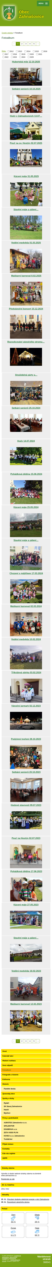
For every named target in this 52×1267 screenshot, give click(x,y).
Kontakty (6, 1149)
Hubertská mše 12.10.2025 (26, 61)
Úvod (4, 1051)
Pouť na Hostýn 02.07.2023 (26, 838)
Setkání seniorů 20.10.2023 (26, 772)
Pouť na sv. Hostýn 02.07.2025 (26, 143)
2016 (45, 51)
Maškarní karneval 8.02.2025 (26, 275)
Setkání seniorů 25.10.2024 (26, 408)
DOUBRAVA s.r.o (10, 1129)
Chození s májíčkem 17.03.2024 (26, 573)
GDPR (4, 1158)
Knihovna (6, 1079)
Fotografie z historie (10, 1075)
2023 (15, 57)
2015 (37, 51)
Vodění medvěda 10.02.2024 (26, 639)
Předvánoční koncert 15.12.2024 (26, 309)
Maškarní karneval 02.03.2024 (26, 606)
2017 (6, 54)
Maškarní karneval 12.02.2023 (26, 1004)
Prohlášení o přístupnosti (9, 1258)
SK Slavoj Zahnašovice (13, 1106)
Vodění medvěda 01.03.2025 (26, 242)
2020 (32, 54)
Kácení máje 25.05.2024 (26, 507)
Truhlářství (8, 1139)
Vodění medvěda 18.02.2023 (26, 971)
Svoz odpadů (7, 1065)
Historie (5, 1084)
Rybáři (6, 1103)
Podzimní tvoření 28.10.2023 (26, 739)
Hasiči (6, 1110)
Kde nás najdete (8, 1153)
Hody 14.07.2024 (26, 441)
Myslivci (7, 1113)
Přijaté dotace (7, 1144)
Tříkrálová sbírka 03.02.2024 (26, 672)
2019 (23, 54)
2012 (12, 51)
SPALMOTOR (9, 1126)
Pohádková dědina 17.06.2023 (26, 871)
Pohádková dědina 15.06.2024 (26, 474)
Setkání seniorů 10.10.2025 (26, 89)
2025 (32, 57)
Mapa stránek (13, 1257)
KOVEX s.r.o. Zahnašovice (14, 1136)
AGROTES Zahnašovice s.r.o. (15, 1123)
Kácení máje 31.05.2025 (26, 176)
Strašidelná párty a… (26, 375)
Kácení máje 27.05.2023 (26, 904)
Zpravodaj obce (8, 1094)
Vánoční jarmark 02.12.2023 (26, 706)
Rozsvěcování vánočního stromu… (26, 342)
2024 (23, 57)
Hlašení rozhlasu (9, 1061)
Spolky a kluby (8, 1098)
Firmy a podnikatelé (10, 1118)
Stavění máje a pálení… (26, 209)
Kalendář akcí (7, 1056)
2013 (20, 51)
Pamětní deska (10, 1089)
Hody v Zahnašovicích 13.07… (26, 116)
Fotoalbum (6, 1070)
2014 (28, 51)
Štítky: (4, 51)
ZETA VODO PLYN (11, 1133)
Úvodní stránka (7, 33)
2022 (6, 57)
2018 (15, 54)
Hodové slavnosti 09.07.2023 (26, 805)
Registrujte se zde (8, 1179)
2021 (40, 54)
